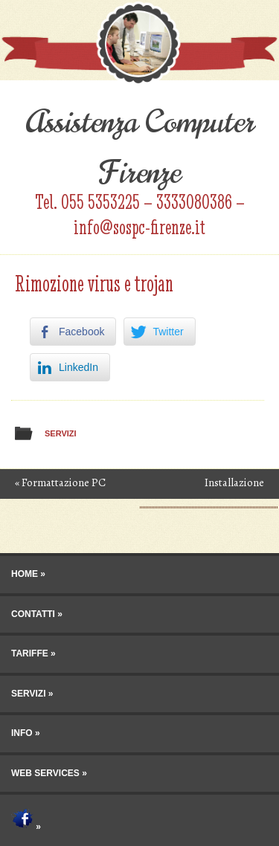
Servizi (61, 433)
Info (22, 733)
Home (24, 574)
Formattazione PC (60, 482)
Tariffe (29, 653)
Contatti (33, 614)
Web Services (45, 773)
